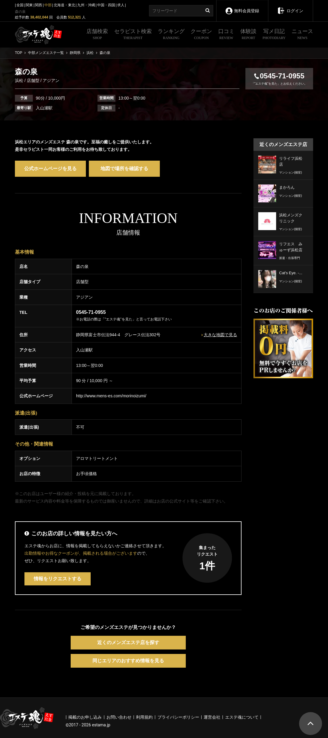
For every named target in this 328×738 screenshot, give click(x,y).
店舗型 (33, 80)
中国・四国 (106, 5)
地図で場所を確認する (124, 168)
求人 (120, 5)
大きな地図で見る (220, 334)
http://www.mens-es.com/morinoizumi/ (111, 395)
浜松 (19, 80)
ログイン (290, 6)
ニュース (302, 34)
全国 (20, 5)
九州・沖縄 (86, 5)
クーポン (201, 34)
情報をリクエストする (57, 578)
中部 (48, 5)
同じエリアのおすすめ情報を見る (128, 660)
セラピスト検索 (133, 34)
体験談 (248, 34)
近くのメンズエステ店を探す (128, 642)
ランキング (171, 34)
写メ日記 (274, 34)
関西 (38, 5)
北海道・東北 (64, 5)
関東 (29, 5)
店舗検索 (97, 34)
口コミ (226, 34)
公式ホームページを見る (50, 168)
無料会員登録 (242, 6)
